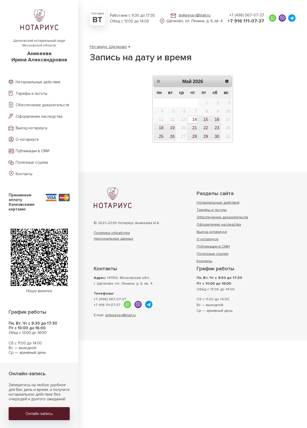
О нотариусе (27, 139)
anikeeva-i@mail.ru (194, 15)
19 (172, 128)
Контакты (24, 174)
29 (205, 136)
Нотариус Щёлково (108, 46)
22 (205, 128)
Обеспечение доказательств (42, 105)
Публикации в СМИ (32, 151)
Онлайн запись (39, 413)
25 (161, 136)
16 (217, 119)
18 (161, 128)
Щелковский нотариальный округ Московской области (39, 51)
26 (172, 136)
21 (194, 128)
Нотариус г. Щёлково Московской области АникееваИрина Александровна (113, 197)
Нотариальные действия (38, 82)
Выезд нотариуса (31, 128)
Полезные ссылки (32, 162)
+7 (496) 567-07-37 (246, 15)
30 (217, 136)
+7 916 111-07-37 (245, 21)
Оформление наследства (39, 116)
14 (194, 119)
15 (205, 119)
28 (194, 136)
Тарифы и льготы (31, 93)
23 (217, 128)
